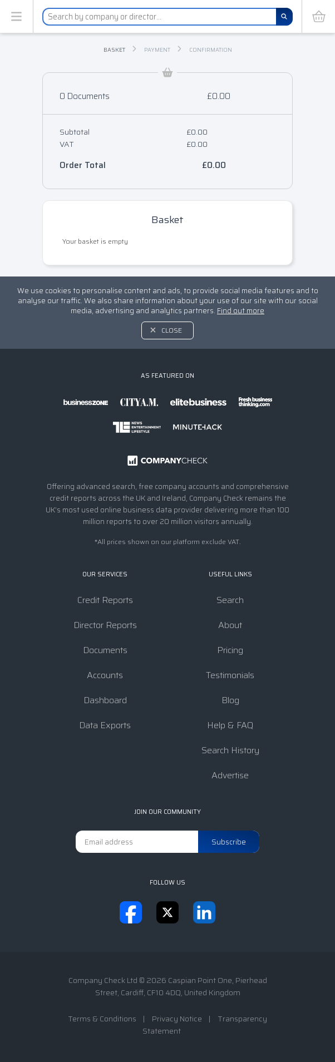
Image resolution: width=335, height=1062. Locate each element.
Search (230, 600)
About (230, 625)
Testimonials (230, 675)
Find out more (240, 311)
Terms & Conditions (102, 1018)
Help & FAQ (230, 725)
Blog (230, 700)
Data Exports (105, 725)
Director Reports (105, 625)
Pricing (230, 650)
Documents (105, 650)
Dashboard (105, 700)
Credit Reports (105, 600)
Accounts (105, 675)
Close (171, 330)
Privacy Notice (177, 1018)
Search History (230, 750)
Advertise (230, 775)
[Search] (284, 17)
